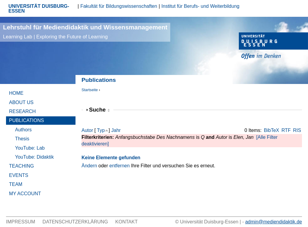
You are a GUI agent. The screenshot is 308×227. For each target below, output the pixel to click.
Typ (101, 130)
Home (16, 93)
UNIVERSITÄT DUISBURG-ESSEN (38, 8)
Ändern (89, 165)
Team (15, 184)
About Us (21, 102)
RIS (297, 130)
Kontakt (126, 221)
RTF (286, 130)
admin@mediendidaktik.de (273, 221)
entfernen (119, 165)
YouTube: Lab (30, 148)
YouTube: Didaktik (34, 157)
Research (22, 111)
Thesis (22, 138)
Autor (87, 130)
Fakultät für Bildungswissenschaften (118, 6)
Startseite (90, 90)
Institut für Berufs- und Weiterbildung (200, 6)
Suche (99, 109)
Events (18, 175)
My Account (25, 193)
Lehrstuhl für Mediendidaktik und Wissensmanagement (85, 32)
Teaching (21, 166)
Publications (26, 120)
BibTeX (271, 130)
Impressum (20, 221)
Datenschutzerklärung (75, 221)
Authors (23, 129)
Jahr (116, 130)
